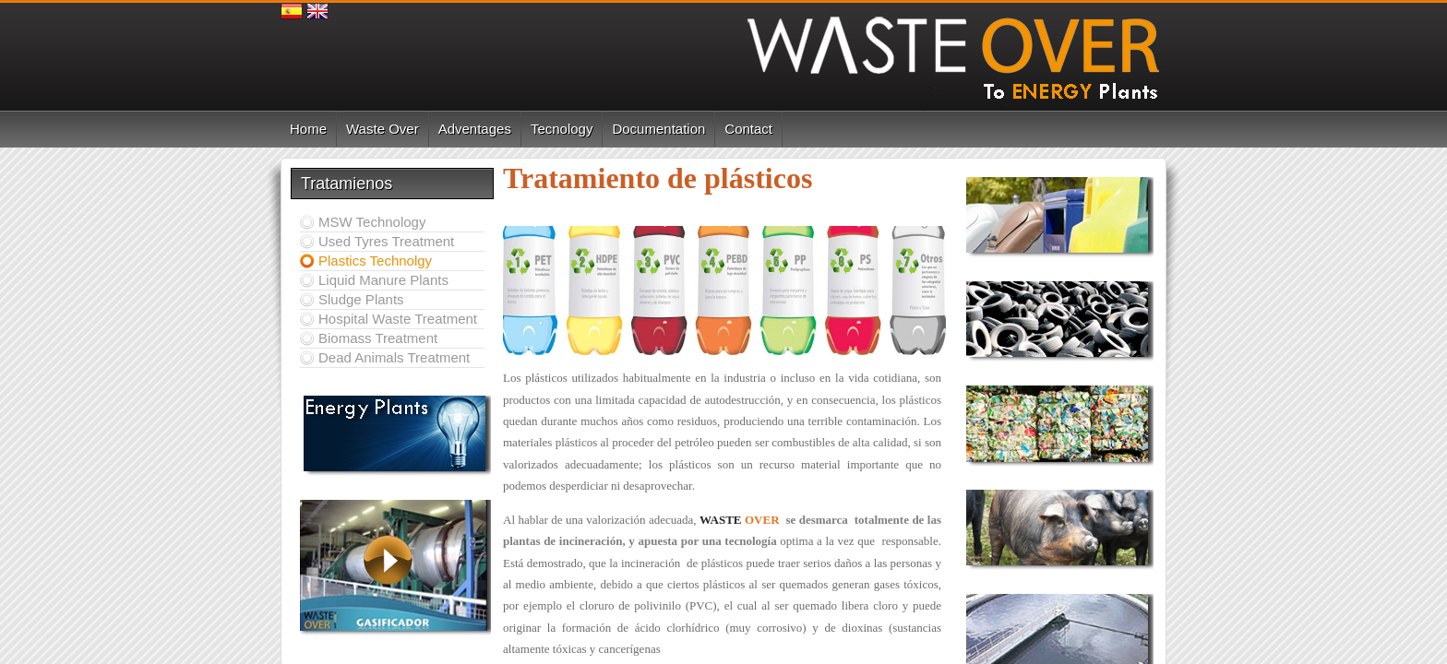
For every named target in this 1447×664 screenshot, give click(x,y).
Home (308, 128)
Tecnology (562, 128)
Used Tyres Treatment (386, 241)
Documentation (658, 128)
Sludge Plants (361, 299)
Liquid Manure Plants (383, 280)
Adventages (474, 128)
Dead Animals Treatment (394, 357)
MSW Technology (371, 222)
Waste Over (382, 128)
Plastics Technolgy (375, 260)
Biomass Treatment (377, 338)
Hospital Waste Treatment (397, 318)
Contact (748, 128)
